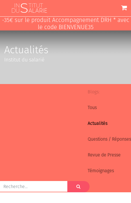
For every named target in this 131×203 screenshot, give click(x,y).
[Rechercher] (78, 186)
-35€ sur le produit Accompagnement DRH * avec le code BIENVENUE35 (65, 24)
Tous (92, 107)
